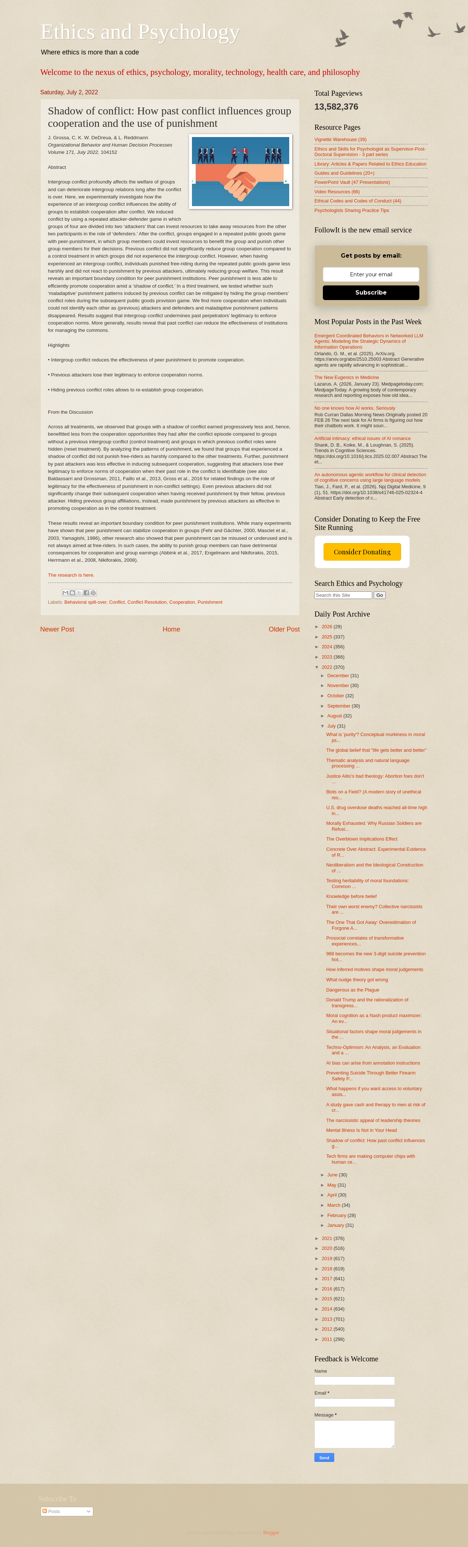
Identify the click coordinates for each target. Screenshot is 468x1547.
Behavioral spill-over (85, 602)
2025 (327, 637)
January (336, 1225)
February (337, 1215)
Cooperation (182, 602)
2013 (327, 1319)
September (339, 706)
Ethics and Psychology (140, 31)
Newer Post (57, 629)
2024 (327, 646)
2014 (327, 1309)
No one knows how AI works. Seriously (354, 408)
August (335, 715)
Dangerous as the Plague (352, 990)
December (338, 675)
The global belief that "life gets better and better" (376, 750)
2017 (327, 1278)
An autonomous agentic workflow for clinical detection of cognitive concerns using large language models (370, 477)
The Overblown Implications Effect (361, 839)
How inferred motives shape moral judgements (374, 969)
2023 (327, 657)
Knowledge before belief (351, 896)
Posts (51, 1511)
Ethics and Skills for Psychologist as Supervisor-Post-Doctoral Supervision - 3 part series (370, 151)
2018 (327, 1268)
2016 (327, 1289)
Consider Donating (362, 551)
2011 (327, 1339)
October (336, 695)
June (333, 1175)
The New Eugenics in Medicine (346, 377)
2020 (327, 1248)
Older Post (284, 629)
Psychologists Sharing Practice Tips (351, 210)
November (338, 685)
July (332, 726)
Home (171, 629)
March (334, 1205)
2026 (327, 626)
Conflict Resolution (147, 602)
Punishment (209, 602)
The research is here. (71, 575)
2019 (327, 1258)
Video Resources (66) (337, 191)
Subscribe (371, 292)
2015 (327, 1298)
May (332, 1185)
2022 (327, 667)
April (332, 1195)
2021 (327, 1238)
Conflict (117, 602)
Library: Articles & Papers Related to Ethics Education (370, 164)
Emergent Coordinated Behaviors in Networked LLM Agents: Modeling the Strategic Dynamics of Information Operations (368, 341)
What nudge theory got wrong (357, 979)
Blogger (271, 1532)
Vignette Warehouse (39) (340, 139)
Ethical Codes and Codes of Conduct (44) (357, 201)
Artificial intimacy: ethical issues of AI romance (362, 438)
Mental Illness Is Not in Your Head (361, 1130)
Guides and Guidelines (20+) (344, 173)
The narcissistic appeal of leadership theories (373, 1120)
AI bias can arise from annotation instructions (373, 1063)
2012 (327, 1329)
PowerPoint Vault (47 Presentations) (352, 182)
